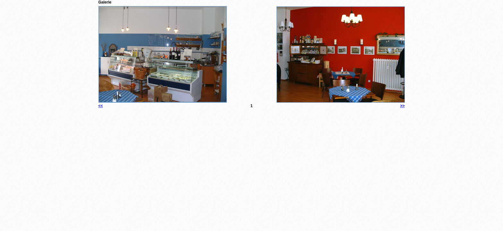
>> (402, 106)
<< (100, 106)
